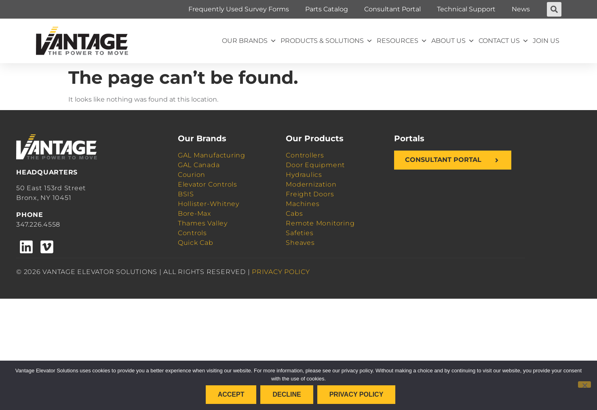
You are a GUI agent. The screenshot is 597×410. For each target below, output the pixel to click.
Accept (231, 394)
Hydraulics (304, 174)
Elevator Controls (207, 184)
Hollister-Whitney (208, 204)
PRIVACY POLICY (281, 272)
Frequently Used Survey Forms (238, 9)
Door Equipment (315, 165)
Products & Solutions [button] (327, 41)
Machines (302, 204)
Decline (286, 394)
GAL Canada (199, 165)
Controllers (305, 155)
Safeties (299, 233)
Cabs (294, 213)
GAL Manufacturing (211, 155)
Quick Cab (195, 242)
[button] (554, 9)
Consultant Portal (392, 9)
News (521, 9)
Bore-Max (194, 213)
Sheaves (300, 242)
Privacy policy (356, 394)
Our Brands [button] (249, 41)
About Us (453, 41)
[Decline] (584, 384)
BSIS (186, 194)
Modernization (311, 184)
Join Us (546, 41)
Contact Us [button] (504, 41)
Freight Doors (310, 194)
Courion (191, 174)
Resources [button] (402, 41)
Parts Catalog (326, 9)
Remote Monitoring (320, 223)
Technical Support (466, 9)
